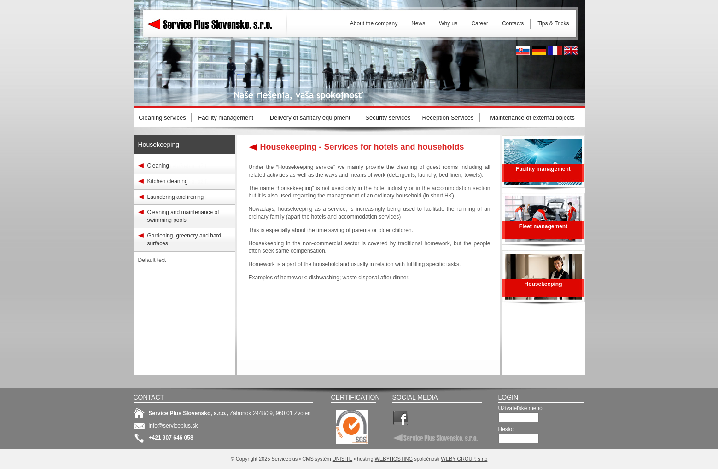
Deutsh (539, 50)
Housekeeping (159, 144)
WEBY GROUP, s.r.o (464, 459)
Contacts (513, 23)
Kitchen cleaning (167, 181)
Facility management (225, 117)
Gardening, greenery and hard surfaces (184, 239)
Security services (387, 117)
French (555, 50)
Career (479, 23)
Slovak (523, 50)
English (571, 50)
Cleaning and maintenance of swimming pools (183, 216)
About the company (373, 23)
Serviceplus (216, 23)
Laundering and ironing (175, 197)
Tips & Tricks (553, 23)
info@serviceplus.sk (173, 426)
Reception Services (448, 117)
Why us (448, 23)
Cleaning (158, 165)
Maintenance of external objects (532, 117)
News (418, 23)
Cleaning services (162, 117)
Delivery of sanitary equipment (310, 117)
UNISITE (342, 459)
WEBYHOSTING (394, 459)
